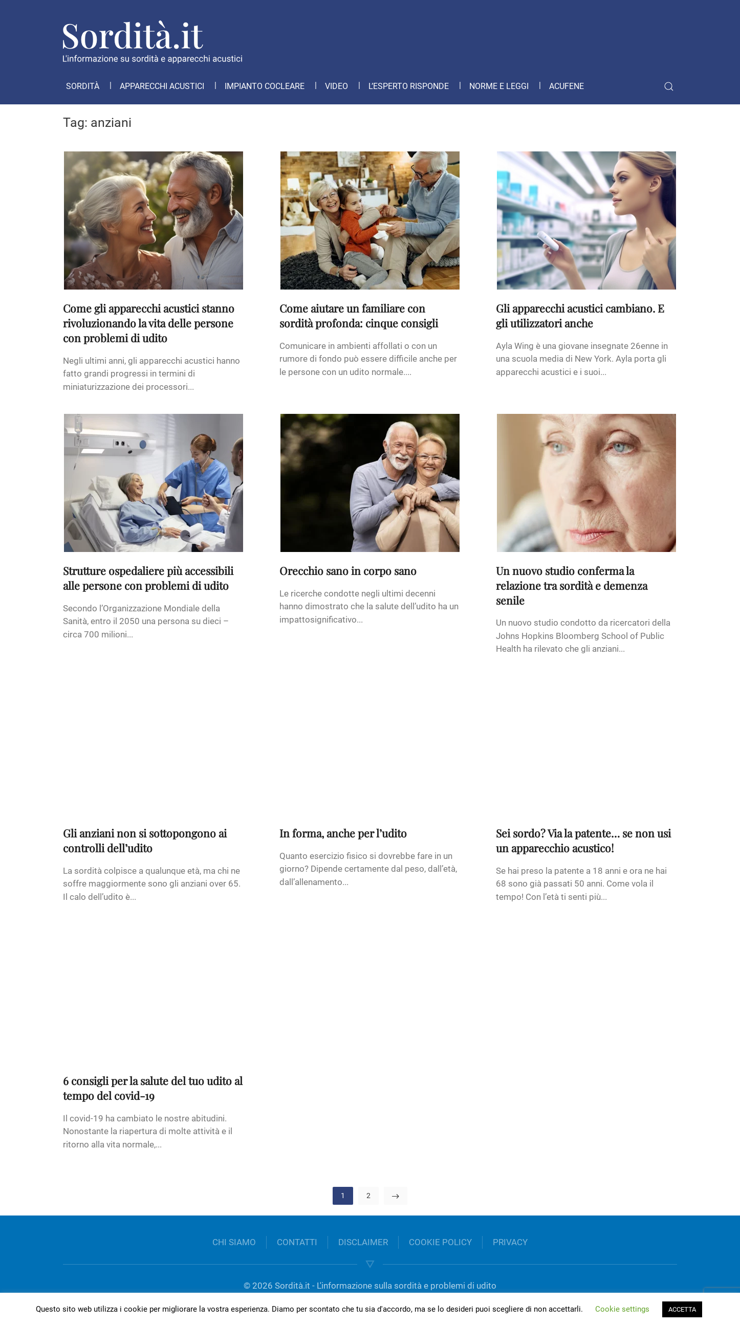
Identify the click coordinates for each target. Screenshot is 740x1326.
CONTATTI (297, 1242)
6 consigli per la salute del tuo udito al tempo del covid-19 (153, 1087)
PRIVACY (510, 1242)
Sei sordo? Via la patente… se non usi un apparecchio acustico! (583, 840)
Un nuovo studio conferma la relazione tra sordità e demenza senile (571, 585)
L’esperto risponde (408, 86)
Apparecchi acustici (162, 86)
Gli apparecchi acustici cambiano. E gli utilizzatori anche (580, 315)
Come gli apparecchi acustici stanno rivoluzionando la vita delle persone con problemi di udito (148, 323)
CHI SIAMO (234, 1242)
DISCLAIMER (363, 1242)
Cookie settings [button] (622, 1309)
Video (336, 86)
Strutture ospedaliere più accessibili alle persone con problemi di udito (148, 577)
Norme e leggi (499, 86)
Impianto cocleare (264, 86)
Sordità (82, 86)
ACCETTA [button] (682, 1309)
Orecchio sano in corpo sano (348, 570)
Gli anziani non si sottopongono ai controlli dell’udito (145, 840)
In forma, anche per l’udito (343, 833)
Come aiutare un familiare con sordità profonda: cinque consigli (358, 315)
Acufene (566, 86)
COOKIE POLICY (440, 1242)
